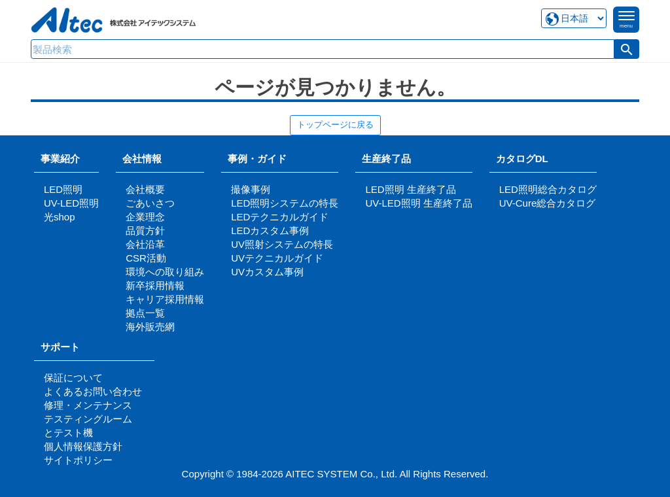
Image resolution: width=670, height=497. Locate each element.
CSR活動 (146, 258)
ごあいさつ (150, 203)
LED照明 (63, 189)
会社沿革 (145, 244)
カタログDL (522, 158)
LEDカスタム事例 (270, 230)
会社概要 (145, 189)
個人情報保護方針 (83, 446)
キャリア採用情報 (165, 299)
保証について (73, 377)
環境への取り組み (165, 271)
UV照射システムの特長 (282, 244)
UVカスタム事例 (267, 271)
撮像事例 (250, 189)
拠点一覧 (145, 312)
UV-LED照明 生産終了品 (418, 203)
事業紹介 (60, 158)
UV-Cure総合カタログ (547, 203)
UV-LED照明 (71, 203)
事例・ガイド (257, 158)
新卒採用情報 (155, 285)
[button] (626, 49)
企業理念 (145, 216)
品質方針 (145, 230)
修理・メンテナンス (88, 405)
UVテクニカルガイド (277, 258)
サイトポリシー (78, 460)
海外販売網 (150, 326)
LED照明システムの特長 (284, 203)
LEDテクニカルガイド (279, 216)
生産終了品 (386, 158)
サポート (65, 346)
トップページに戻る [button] (335, 124)
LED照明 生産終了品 (410, 189)
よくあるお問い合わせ (93, 391)
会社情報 (142, 158)
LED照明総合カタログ (548, 189)
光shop (59, 216)
